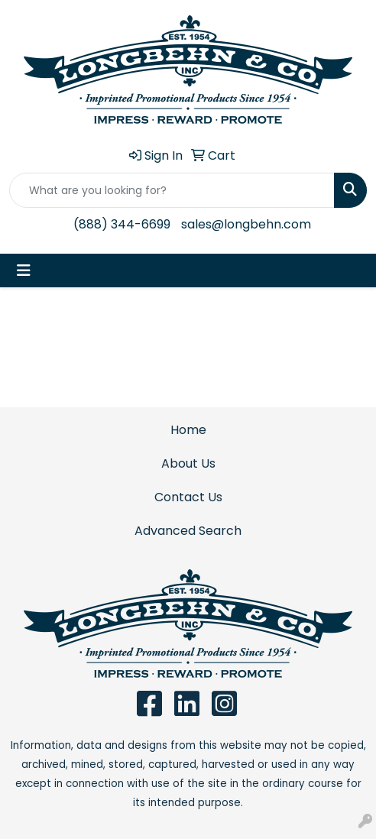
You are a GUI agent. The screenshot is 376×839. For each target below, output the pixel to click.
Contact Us (188, 497)
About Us (188, 463)
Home (188, 430)
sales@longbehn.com (246, 224)
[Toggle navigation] (24, 270)
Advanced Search (188, 530)
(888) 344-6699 (121, 224)
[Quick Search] (172, 190)
